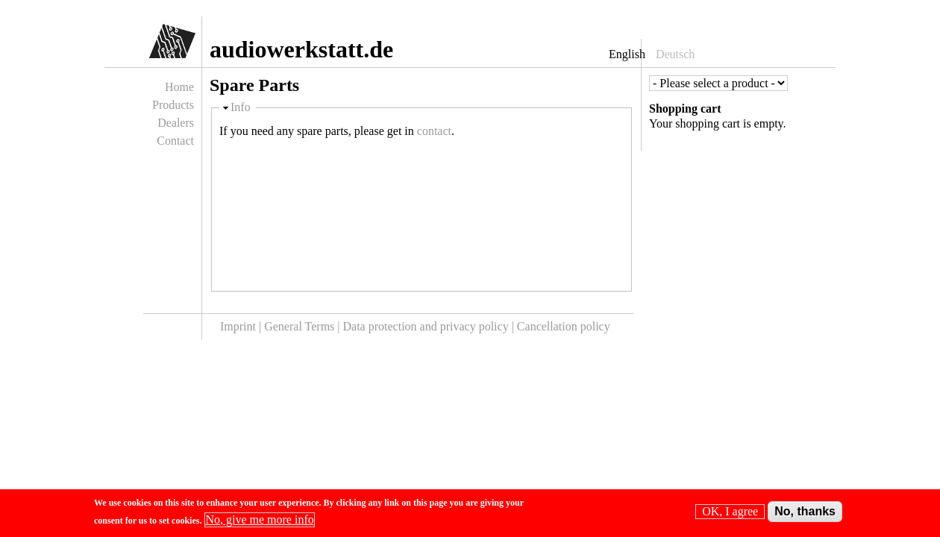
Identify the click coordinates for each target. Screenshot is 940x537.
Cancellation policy (563, 326)
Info (241, 107)
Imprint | (242, 326)
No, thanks (805, 514)
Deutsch (675, 54)
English (627, 54)
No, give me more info (259, 522)
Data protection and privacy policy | (430, 326)
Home (179, 87)
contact (434, 131)
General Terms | (303, 326)
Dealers (175, 122)
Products (173, 104)
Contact (175, 140)
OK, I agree (730, 514)
